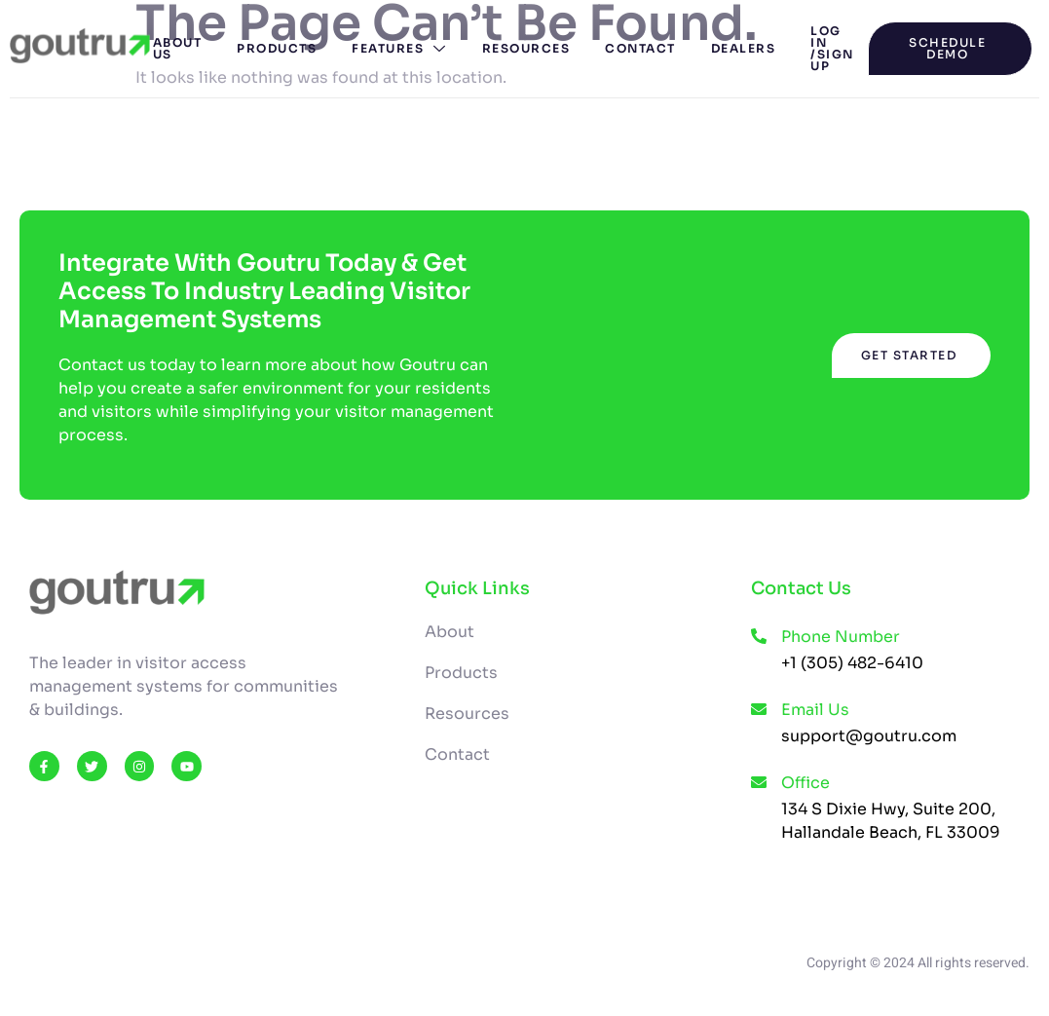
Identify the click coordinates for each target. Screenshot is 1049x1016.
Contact (640, 48)
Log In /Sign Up (832, 48)
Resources (526, 48)
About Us (178, 48)
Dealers (743, 48)
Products (277, 48)
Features (399, 48)
